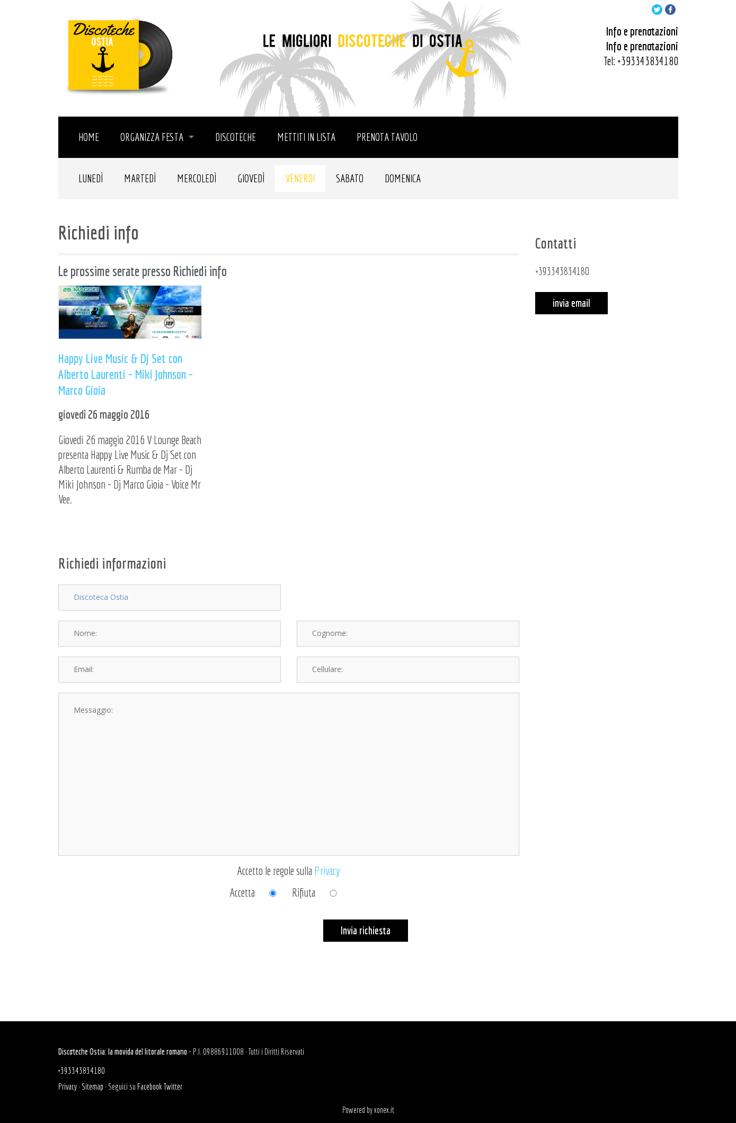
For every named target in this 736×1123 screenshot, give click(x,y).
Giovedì (250, 178)
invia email (571, 303)
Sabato (349, 178)
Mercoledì (196, 178)
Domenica (403, 178)
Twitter (173, 1086)
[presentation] (138, 940)
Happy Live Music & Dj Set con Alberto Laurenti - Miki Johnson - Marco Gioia (125, 374)
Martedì (140, 178)
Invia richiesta (366, 930)
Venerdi (300, 178)
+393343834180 (647, 60)
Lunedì (90, 178)
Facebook (149, 1086)
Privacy (327, 870)
